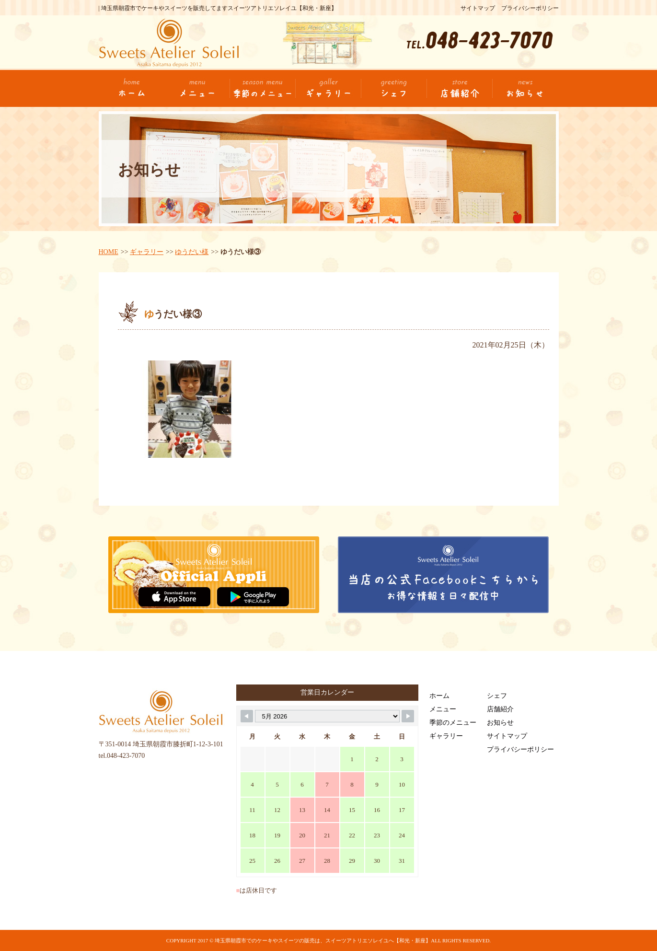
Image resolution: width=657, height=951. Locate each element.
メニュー (442, 709)
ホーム (439, 695)
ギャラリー (146, 251)
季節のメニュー (452, 722)
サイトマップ (478, 8)
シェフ (497, 695)
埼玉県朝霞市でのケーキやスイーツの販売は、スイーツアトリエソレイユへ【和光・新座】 (323, 940)
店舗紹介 (500, 709)
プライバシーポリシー (530, 8)
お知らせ (500, 722)
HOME (108, 251)
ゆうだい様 (191, 251)
